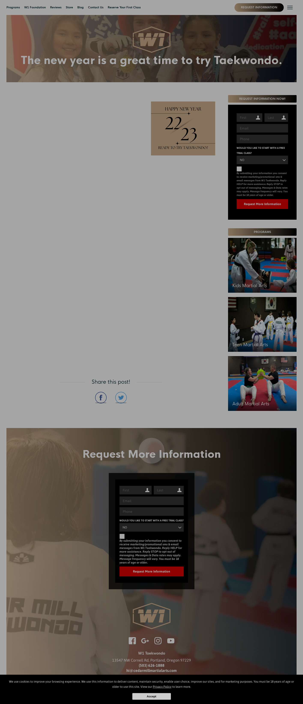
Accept (151, 696)
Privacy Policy (162, 686)
